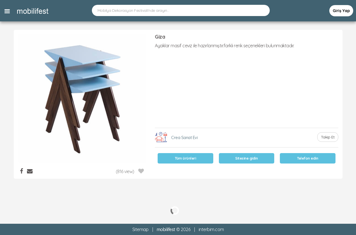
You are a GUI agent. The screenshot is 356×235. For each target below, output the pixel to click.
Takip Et (328, 137)
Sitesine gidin (246, 158)
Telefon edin (307, 158)
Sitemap (140, 229)
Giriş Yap (341, 10)
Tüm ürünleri (185, 158)
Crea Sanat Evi (184, 137)
